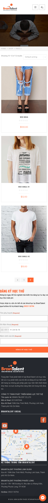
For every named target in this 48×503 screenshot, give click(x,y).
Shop (11, 48)
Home (3, 48)
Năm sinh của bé (10, 336)
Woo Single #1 (24, 186)
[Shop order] (35, 57)
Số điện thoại (9, 324)
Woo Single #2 (24, 256)
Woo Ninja (24, 117)
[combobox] (4, 330)
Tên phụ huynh (10, 313)
